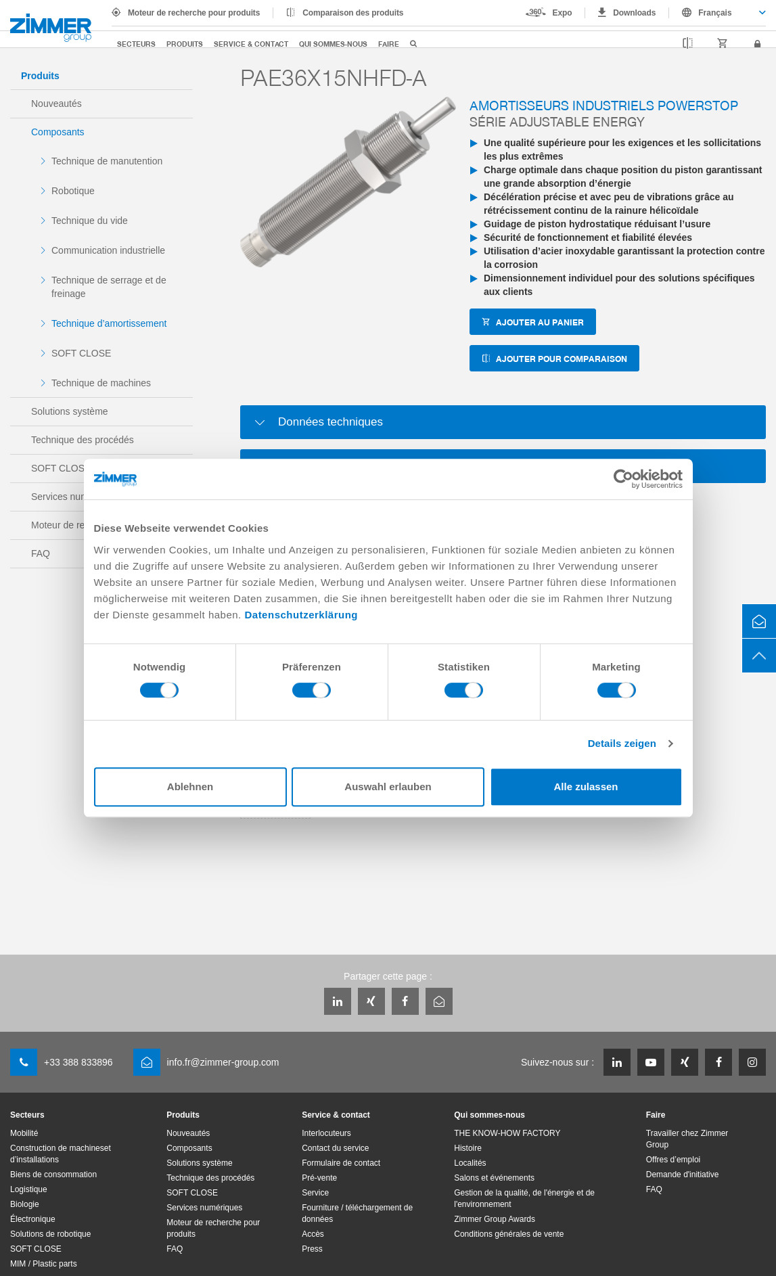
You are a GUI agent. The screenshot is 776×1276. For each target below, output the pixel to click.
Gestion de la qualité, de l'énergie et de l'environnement (524, 1198)
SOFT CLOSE (81, 353)
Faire (388, 43)
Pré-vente (319, 1178)
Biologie (24, 1204)
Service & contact (251, 43)
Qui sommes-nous (333, 43)
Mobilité (24, 1133)
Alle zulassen (585, 786)
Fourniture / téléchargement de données (357, 1213)
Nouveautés (56, 103)
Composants (58, 132)
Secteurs (136, 43)
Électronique (32, 1219)
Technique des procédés (82, 439)
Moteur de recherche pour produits (194, 13)
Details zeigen (622, 743)
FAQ (174, 1249)
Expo (562, 13)
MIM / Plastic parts (43, 1264)
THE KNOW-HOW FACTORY (507, 1133)
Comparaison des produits (352, 13)
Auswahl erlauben (387, 786)
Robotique (73, 190)
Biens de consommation (53, 1174)
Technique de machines (101, 383)
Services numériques (204, 1207)
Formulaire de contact (341, 1163)
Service (315, 1193)
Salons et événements (494, 1178)
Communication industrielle (108, 250)
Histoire (468, 1148)
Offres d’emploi (673, 1159)
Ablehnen (190, 786)
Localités (470, 1163)
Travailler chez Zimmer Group (687, 1139)
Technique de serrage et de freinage (108, 287)
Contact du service (335, 1148)
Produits (184, 43)
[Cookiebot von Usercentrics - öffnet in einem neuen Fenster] (623, 479)
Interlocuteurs (326, 1133)
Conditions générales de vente (509, 1234)
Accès (313, 1234)
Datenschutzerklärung (301, 614)
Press (312, 1249)
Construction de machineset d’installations (60, 1153)
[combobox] (717, 13)
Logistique (28, 1189)
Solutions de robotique (50, 1234)
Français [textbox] (714, 13)
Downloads (634, 13)
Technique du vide (89, 220)
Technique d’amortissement (108, 323)
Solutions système (69, 411)
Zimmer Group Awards (494, 1219)
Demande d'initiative (682, 1174)
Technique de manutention (106, 161)
